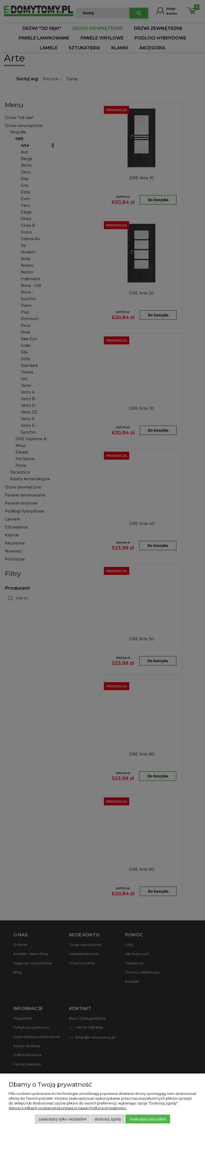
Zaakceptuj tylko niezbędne (62, 1119)
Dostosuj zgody (107, 1119)
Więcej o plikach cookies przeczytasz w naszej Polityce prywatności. (68, 1108)
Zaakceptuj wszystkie (147, 1119)
